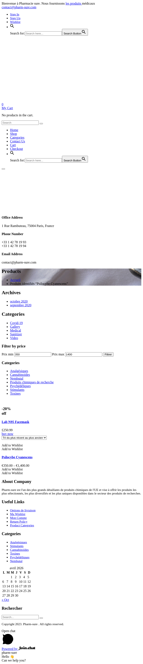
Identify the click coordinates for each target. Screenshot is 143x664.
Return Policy (18, 521)
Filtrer (108, 354)
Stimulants (17, 390)
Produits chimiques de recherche (32, 382)
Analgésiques (19, 371)
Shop (13, 134)
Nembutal (16, 378)
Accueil (15, 280)
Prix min (7, 354)
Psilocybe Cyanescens (17, 457)
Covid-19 (16, 323)
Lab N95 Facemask (15, 422)
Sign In (14, 14)
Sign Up (15, 18)
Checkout (16, 149)
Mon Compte (18, 518)
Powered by (18, 649)
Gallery (15, 326)
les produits (74, 3)
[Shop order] (24, 438)
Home (14, 130)
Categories (17, 137)
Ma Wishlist (17, 514)
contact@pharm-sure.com (19, 7)
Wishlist (15, 22)
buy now (7, 434)
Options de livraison (23, 510)
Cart (13, 145)
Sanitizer (16, 334)
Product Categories (22, 525)
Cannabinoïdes (20, 374)
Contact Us (17, 141)
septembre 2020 (20, 305)
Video (14, 338)
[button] (12, 27)
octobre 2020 (19, 301)
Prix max (58, 354)
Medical (15, 330)
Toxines (15, 393)
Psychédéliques (20, 386)
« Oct (5, 600)
